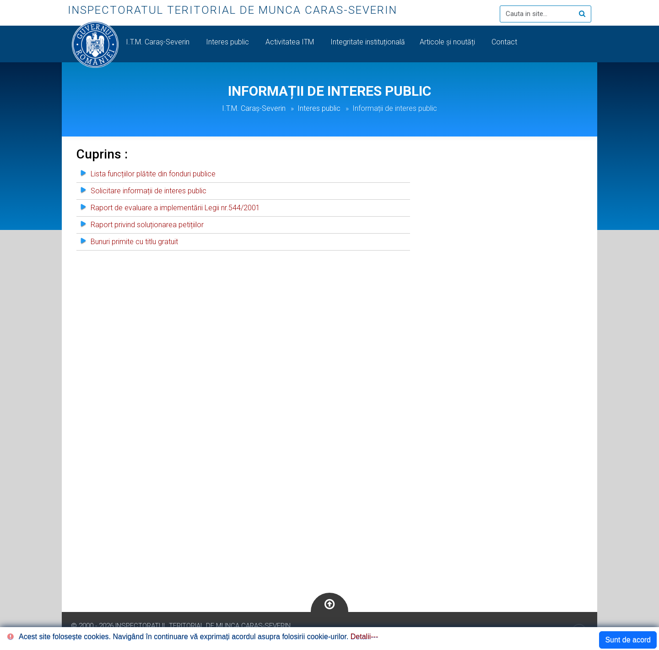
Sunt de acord (628, 640)
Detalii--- (364, 636)
